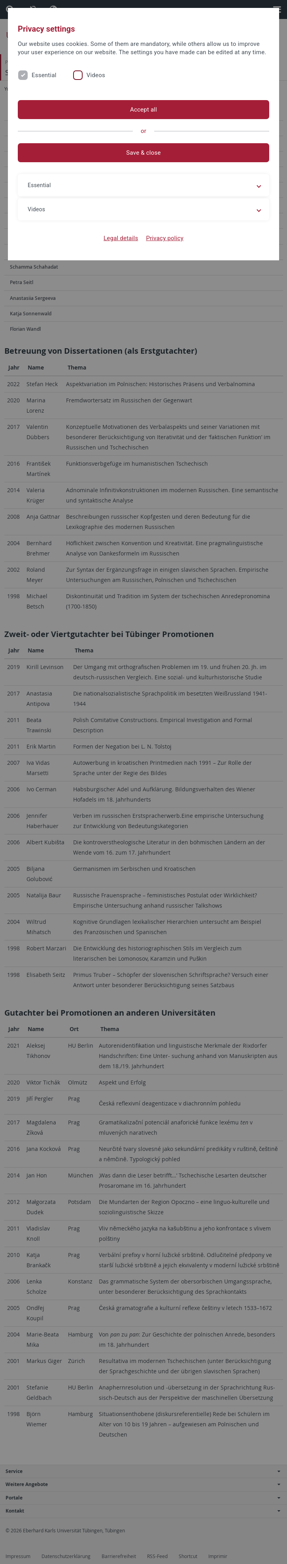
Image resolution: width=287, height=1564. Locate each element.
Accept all (143, 109)
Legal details (121, 238)
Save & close (143, 152)
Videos (96, 75)
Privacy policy (164, 238)
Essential (44, 75)
